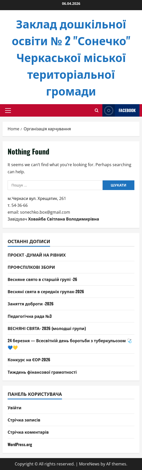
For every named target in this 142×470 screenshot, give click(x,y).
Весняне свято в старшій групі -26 (42, 279)
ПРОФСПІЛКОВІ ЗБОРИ (31, 267)
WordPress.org (20, 444)
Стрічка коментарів (28, 432)
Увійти (14, 407)
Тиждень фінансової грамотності (42, 372)
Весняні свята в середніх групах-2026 (46, 291)
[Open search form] (97, 110)
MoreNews (89, 464)
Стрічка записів (24, 420)
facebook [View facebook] (119, 110)
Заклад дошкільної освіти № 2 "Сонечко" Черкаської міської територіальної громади (71, 57)
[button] (8, 110)
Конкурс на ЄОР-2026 (29, 359)
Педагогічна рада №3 (30, 316)
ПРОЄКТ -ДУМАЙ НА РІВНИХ (37, 255)
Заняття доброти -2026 (31, 304)
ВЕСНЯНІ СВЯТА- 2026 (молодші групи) (47, 328)
